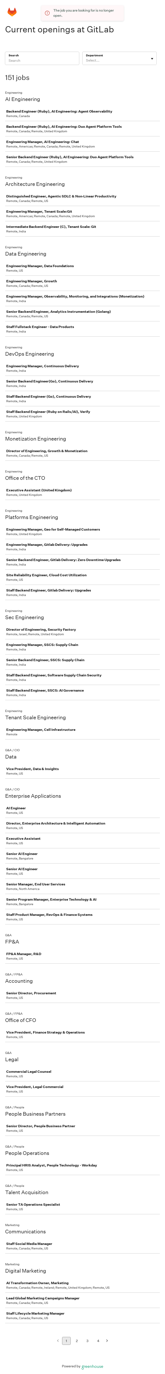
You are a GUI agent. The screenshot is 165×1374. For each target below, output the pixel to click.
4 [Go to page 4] (98, 1341)
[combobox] (86, 60)
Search (14, 55)
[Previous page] (58, 1341)
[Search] (42, 61)
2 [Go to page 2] (77, 1341)
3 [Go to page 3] (87, 1341)
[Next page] (107, 1341)
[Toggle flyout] (152, 58)
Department (94, 55)
